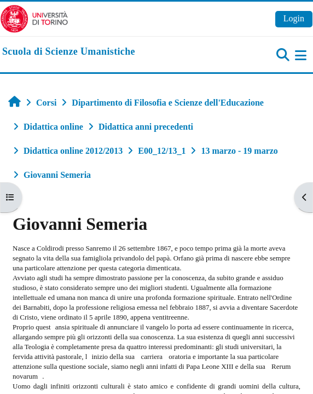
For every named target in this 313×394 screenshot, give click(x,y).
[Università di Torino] (34, 17)
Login (293, 18)
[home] (68, 52)
